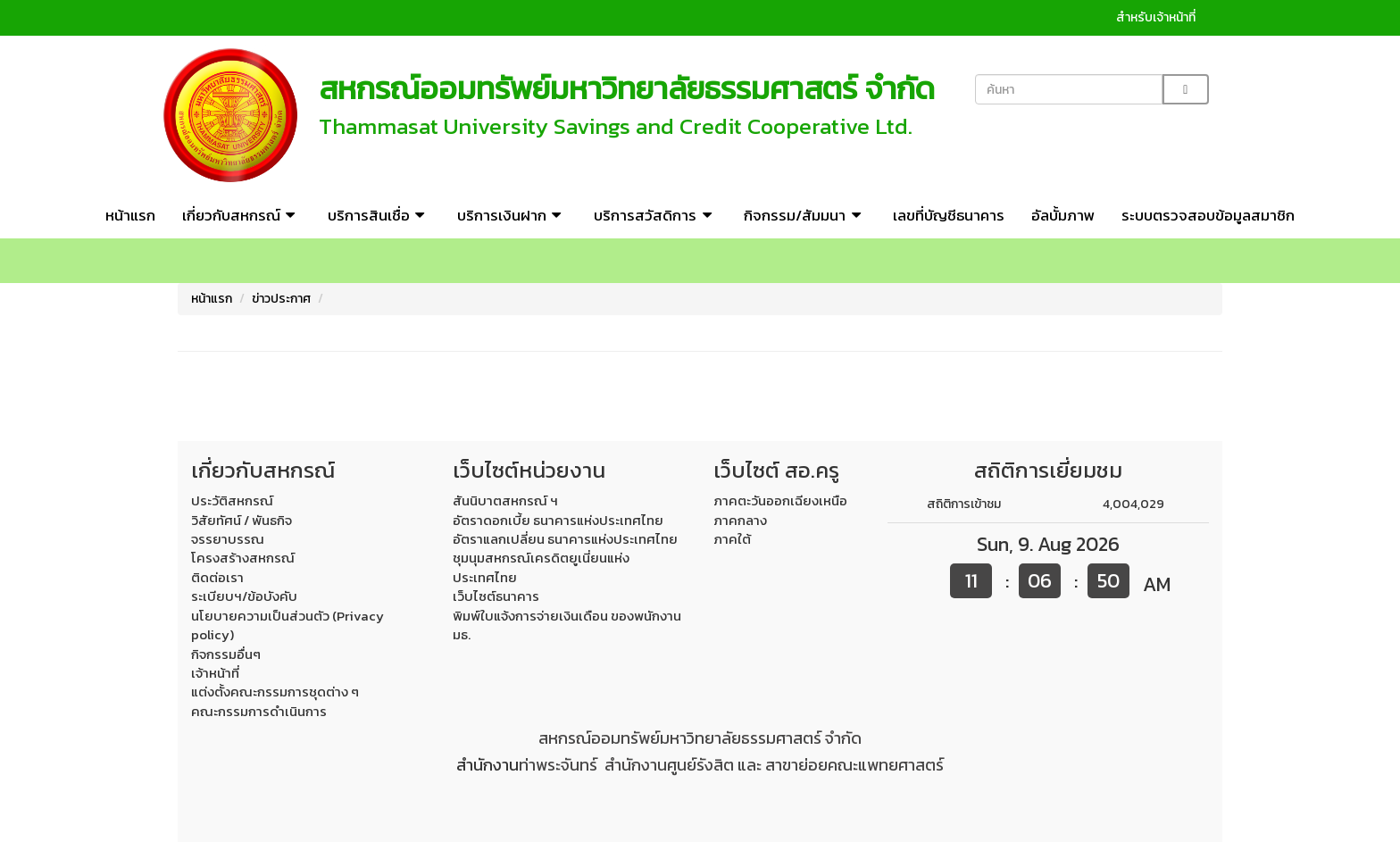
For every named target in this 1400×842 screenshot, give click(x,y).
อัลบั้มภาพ (1063, 215)
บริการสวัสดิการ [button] (655, 215)
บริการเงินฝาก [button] (512, 215)
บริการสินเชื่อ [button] (379, 215)
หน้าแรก (130, 215)
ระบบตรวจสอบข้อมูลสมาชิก (1208, 215)
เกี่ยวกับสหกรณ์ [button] (241, 215)
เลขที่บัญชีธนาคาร (948, 215)
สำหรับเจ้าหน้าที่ (1156, 17)
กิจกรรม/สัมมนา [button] (805, 215)
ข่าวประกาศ (281, 298)
